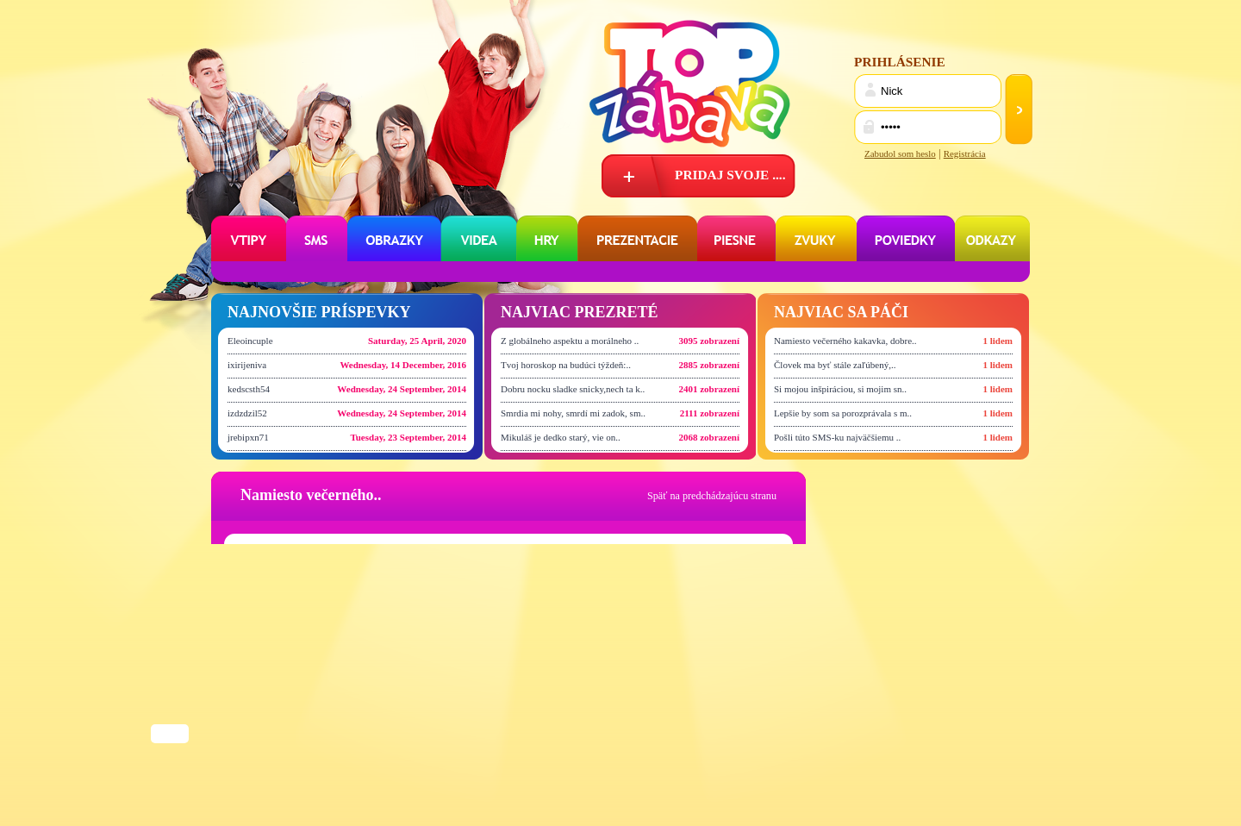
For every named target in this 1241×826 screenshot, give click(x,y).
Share (169, 735)
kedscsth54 (249, 389)
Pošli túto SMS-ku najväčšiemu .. (837, 437)
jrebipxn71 (248, 437)
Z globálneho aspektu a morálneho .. (570, 340)
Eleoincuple (250, 340)
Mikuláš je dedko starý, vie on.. (560, 437)
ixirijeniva (247, 365)
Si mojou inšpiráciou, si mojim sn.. (840, 389)
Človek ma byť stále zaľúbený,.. (834, 365)
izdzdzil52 (247, 413)
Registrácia (965, 153)
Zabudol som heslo (900, 153)
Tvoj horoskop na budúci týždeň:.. (566, 365)
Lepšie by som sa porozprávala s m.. (843, 413)
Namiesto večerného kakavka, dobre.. (845, 340)
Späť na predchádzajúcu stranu (711, 496)
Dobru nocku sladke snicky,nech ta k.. (573, 389)
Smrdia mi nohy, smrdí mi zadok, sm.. (573, 413)
